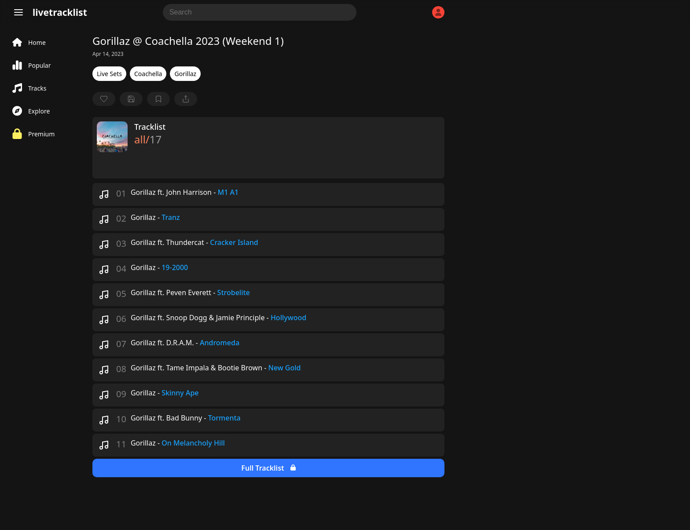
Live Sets (109, 73)
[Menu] (18, 12)
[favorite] (103, 99)
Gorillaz (185, 73)
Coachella (148, 73)
